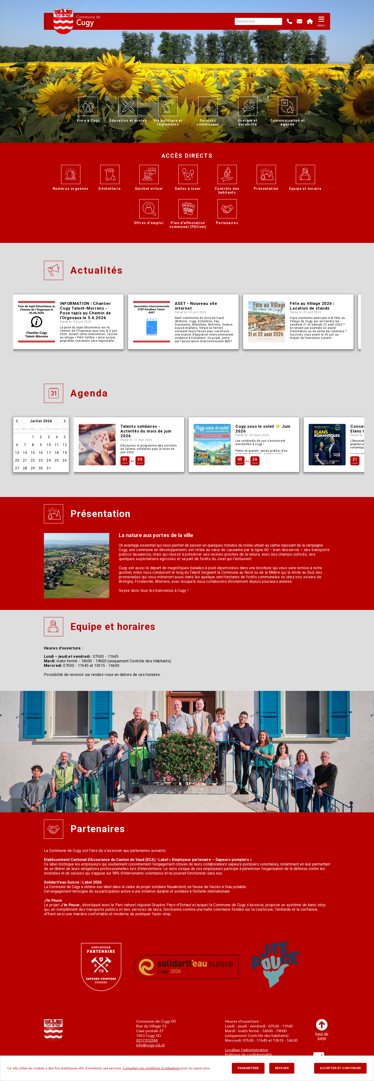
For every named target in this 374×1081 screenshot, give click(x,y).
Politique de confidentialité (248, 1054)
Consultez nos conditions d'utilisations (151, 1068)
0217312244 (147, 1040)
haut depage (321, 1029)
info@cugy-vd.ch (150, 1045)
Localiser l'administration (246, 1050)
